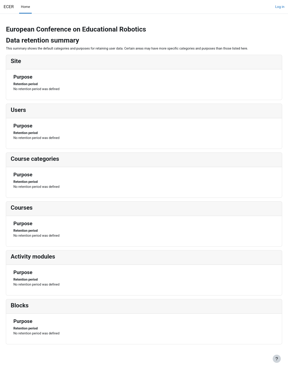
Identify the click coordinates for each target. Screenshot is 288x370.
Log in (279, 7)
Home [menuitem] (25, 7)
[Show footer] (277, 359)
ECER (9, 6)
